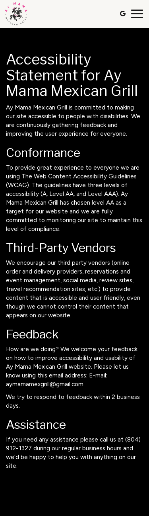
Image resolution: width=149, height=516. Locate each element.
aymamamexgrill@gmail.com (44, 384)
